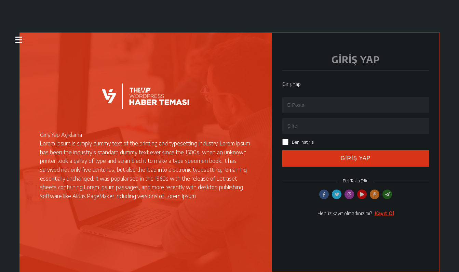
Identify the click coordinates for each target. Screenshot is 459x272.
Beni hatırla (303, 142)
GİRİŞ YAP (356, 158)
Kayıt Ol (384, 213)
